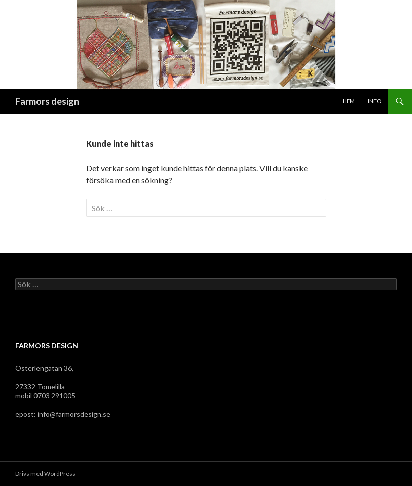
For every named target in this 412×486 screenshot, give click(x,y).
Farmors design (47, 101)
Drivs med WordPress (45, 473)
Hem (349, 101)
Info (374, 101)
